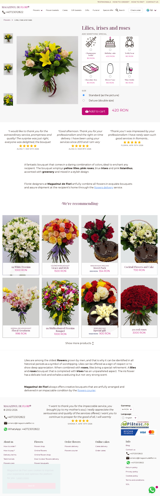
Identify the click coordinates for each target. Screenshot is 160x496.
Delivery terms (10, 455)
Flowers (36, 10)
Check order (135, 10)
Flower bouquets (41, 463)
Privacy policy (132, 471)
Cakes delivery (101, 446)
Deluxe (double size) (101, 100)
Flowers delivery (71, 446)
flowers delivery (103, 187)
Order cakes (100, 450)
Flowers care (9, 463)
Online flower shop (42, 455)
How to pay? (137, 2)
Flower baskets (52, 10)
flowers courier (87, 390)
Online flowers (40, 450)
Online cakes (102, 441)
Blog (128, 445)
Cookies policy (132, 476)
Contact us (152, 2)
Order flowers (72, 441)
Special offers (108, 10)
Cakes (65, 10)
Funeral (96, 10)
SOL (128, 484)
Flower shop (39, 446)
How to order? (121, 2)
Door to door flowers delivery (46, 459)
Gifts (87, 10)
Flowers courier (71, 450)
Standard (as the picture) (104, 95)
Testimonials (104, 2)
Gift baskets (76, 10)
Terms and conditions (135, 480)
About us (8, 441)
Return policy (132, 467)
